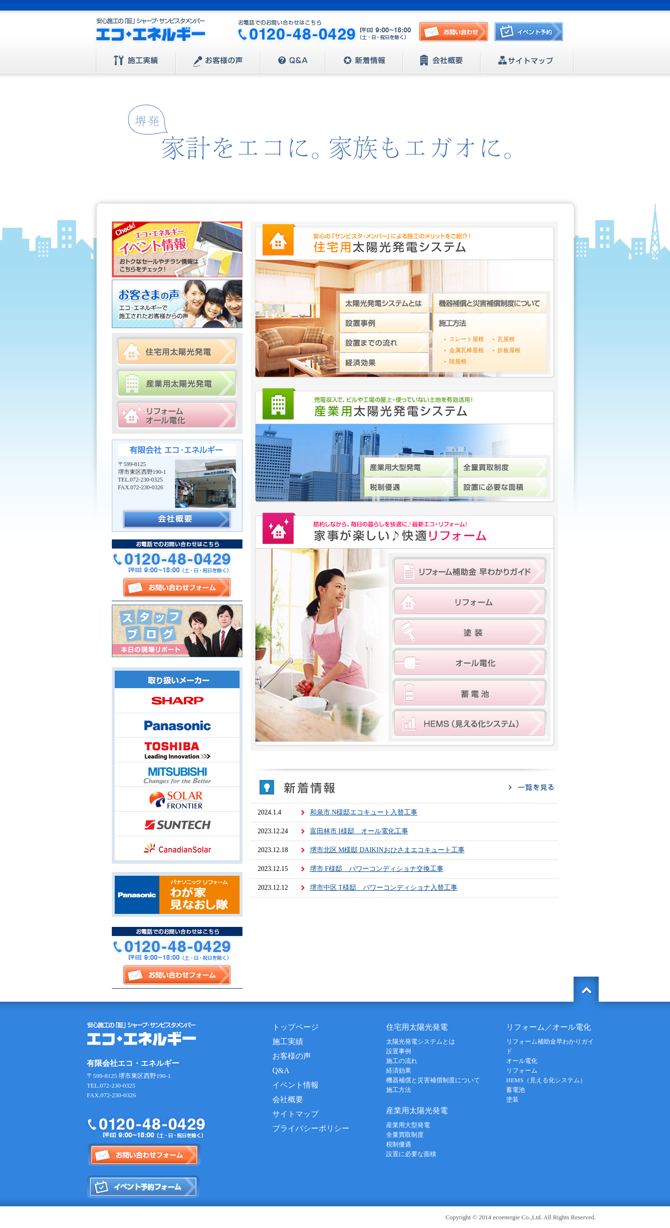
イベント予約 (531, 34)
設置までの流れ (384, 342)
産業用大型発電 (408, 467)
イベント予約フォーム (144, 1186)
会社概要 (441, 60)
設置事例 (384, 322)
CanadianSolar (177, 848)
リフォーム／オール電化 (548, 1027)
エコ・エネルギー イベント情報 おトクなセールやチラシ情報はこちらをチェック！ (177, 249)
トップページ (295, 1027)
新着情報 (364, 60)
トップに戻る (586, 989)
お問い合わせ (453, 32)
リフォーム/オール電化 (177, 415)
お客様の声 (218, 60)
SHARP (177, 701)
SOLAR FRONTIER (177, 799)
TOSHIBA (177, 750)
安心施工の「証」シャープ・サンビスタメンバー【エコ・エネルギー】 (150, 30)
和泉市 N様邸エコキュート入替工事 (364, 812)
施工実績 (136, 60)
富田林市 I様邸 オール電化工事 (359, 831)
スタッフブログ (177, 631)
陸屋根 (458, 361)
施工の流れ (401, 1060)
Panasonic (177, 725)
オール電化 (469, 662)
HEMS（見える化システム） (469, 723)
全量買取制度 (502, 467)
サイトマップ (527, 60)
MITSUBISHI (177, 774)
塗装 (469, 632)
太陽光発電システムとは (384, 303)
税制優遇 (408, 487)
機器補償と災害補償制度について (489, 303)
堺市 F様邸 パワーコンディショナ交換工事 (376, 868)
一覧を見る (531, 787)
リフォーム (469, 602)
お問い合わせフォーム (177, 587)
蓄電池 (469, 693)
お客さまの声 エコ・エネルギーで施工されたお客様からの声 (177, 303)
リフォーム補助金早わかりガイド (469, 571)
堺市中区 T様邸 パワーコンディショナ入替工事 (383, 887)
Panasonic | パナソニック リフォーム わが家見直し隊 (177, 894)
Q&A (293, 60)
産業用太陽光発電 (177, 383)
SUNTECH (177, 824)
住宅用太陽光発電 (177, 351)
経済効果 (384, 362)
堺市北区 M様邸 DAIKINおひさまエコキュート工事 (387, 850)
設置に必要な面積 (502, 487)
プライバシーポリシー (310, 1128)
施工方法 (489, 322)
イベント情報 (295, 1085)
